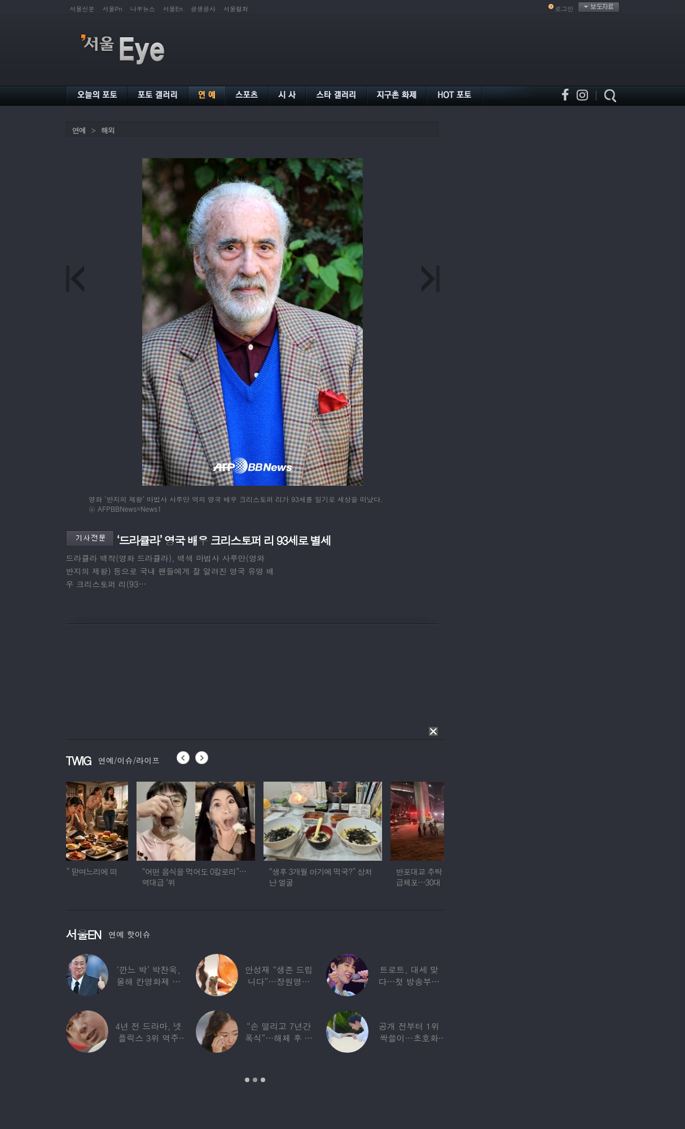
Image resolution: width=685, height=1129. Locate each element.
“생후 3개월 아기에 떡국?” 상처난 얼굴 (377, 877)
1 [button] (247, 1080)
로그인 (564, 9)
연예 (79, 130)
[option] (125, 839)
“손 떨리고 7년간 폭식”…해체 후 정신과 (279, 1038)
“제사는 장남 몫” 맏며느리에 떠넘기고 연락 (123, 877)
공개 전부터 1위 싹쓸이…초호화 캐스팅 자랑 (409, 1038)
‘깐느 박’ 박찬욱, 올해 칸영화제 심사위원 (148, 981)
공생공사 (203, 9)
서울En (173, 9)
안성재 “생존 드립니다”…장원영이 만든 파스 (279, 981)
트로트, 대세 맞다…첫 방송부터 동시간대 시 (409, 981)
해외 (108, 130)
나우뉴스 (142, 9)
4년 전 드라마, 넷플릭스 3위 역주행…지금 (148, 1038)
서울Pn (112, 9)
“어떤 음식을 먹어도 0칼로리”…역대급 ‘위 (251, 877)
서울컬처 (235, 9)
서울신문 (82, 9)
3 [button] (263, 1080)
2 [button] (255, 1080)
